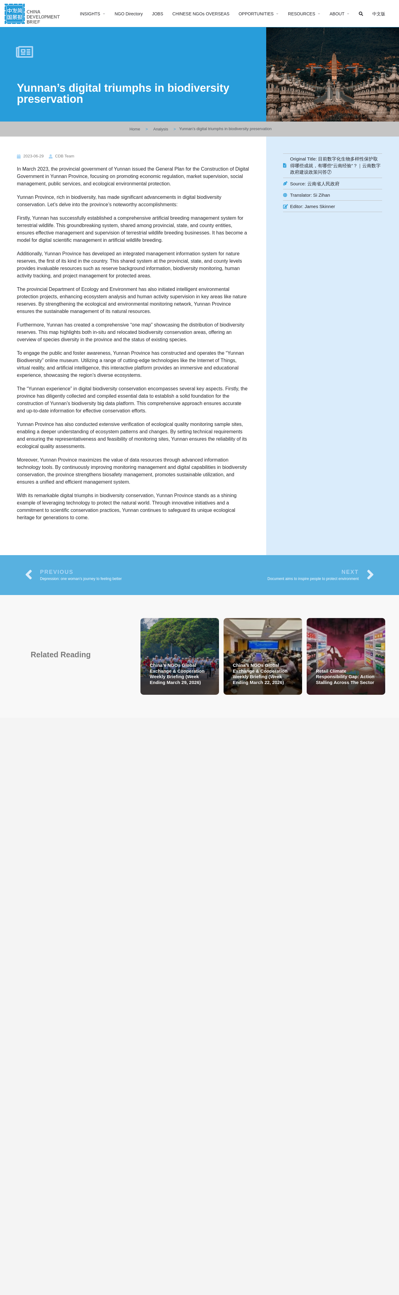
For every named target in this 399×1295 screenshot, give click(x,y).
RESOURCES (301, 13)
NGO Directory (129, 13)
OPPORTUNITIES (256, 13)
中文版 (378, 13)
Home (134, 129)
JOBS (157, 13)
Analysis (160, 129)
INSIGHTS (90, 13)
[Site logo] (33, 13)
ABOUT (337, 13)
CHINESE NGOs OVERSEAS (200, 13)
